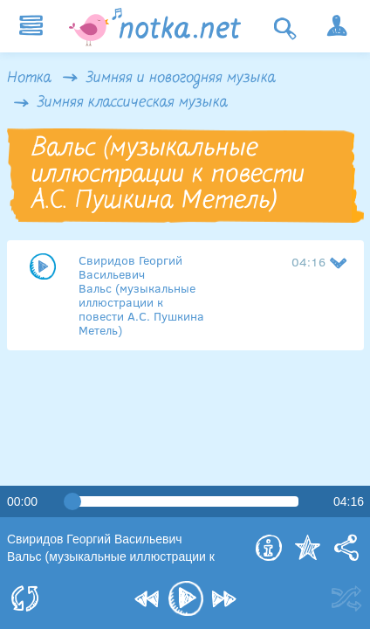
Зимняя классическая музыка (133, 103)
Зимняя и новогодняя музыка (181, 78)
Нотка (29, 78)
